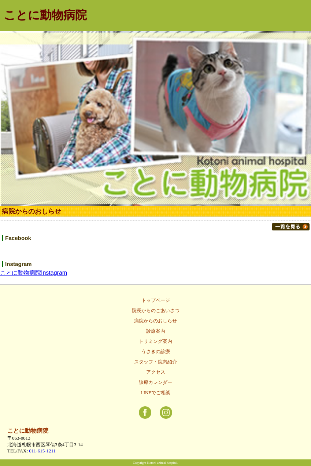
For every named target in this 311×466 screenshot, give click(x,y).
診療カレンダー (155, 382)
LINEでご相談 (156, 392)
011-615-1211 (42, 451)
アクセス (155, 372)
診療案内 (155, 331)
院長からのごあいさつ (155, 310)
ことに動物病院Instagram (33, 273)
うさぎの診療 (155, 351)
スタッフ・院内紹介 (155, 362)
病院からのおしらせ (155, 320)
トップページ (155, 300)
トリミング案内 (155, 341)
